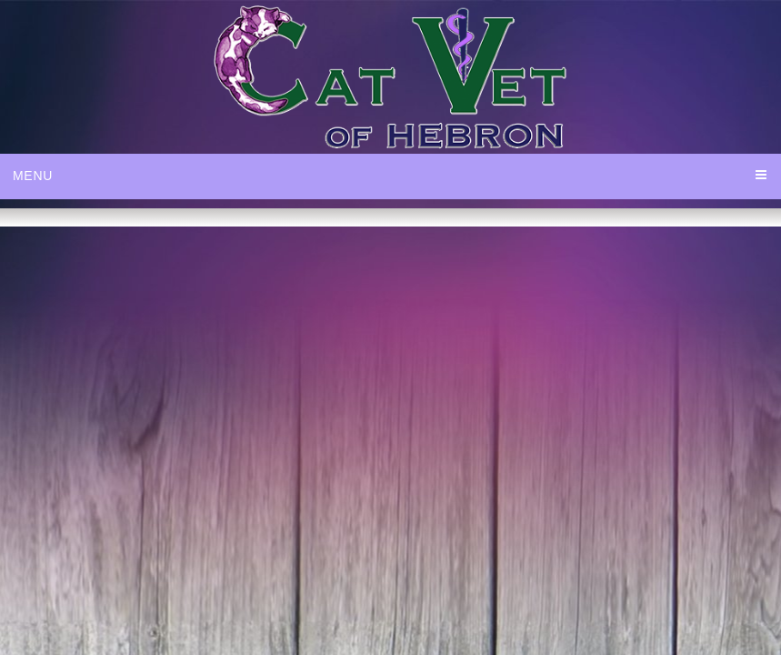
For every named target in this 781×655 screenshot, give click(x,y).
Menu (33, 175)
